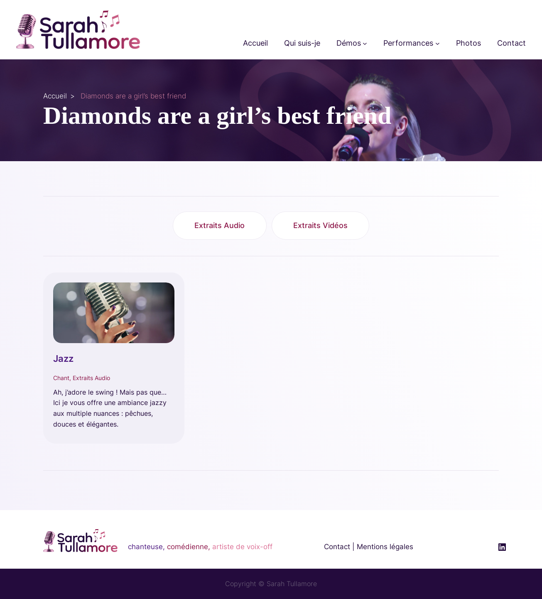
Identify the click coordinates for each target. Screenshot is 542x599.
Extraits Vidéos (320, 225)
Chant (61, 377)
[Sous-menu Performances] (437, 43)
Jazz (63, 358)
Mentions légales (385, 547)
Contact (337, 547)
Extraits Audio (219, 225)
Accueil (55, 96)
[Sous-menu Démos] (365, 43)
